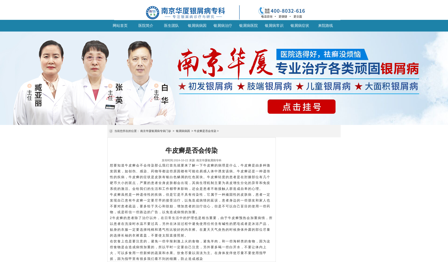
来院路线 (325, 26)
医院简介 (145, 26)
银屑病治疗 (223, 26)
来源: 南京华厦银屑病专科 (205, 160)
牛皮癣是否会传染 (205, 131)
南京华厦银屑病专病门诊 (156, 131)
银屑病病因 (197, 26)
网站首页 (120, 26)
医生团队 (171, 26)
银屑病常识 (274, 26)
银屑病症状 (299, 26)
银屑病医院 (248, 26)
